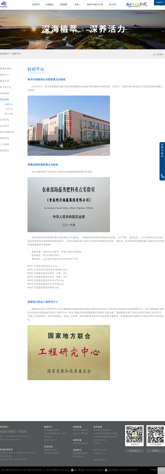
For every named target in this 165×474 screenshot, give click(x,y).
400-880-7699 (13, 431)
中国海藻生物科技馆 (102, 430)
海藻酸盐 (50, 4)
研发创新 (4, 99)
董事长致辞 (5, 68)
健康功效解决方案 (95, 4)
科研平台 (9, 104)
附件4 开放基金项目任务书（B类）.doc (47, 277)
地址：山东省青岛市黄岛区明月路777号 (15, 436)
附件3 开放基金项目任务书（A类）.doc (47, 273)
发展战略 (4, 93)
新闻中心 (4, 75)
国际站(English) (100, 450)
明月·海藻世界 (7, 132)
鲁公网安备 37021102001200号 (87, 470)
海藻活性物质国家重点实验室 (106, 433)
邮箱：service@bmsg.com (10, 440)
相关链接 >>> (99, 453)
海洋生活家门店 (50, 440)
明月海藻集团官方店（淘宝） (56, 433)
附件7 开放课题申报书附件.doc (43, 287)
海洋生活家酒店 (6, 456)
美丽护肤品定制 (50, 450)
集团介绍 (4, 81)
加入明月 (113, 4)
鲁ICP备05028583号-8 (11, 470)
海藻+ (77, 4)
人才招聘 (4, 144)
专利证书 (9, 109)
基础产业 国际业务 (80, 433)
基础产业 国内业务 (80, 430)
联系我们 (4, 150)
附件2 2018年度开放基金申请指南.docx (48, 269)
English (159, 2)
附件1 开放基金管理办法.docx (43, 266)
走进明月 (36, 4)
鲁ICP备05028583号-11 (34, 470)
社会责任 (4, 126)
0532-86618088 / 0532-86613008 (13, 459)
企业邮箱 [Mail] (100, 440)
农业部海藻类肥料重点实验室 (106, 437)
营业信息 (97, 443)
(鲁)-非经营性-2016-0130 (57, 470)
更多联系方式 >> (100, 460)
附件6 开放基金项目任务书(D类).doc (46, 284)
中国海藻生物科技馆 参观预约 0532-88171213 (18, 453)
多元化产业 (5, 87)
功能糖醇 (63, 4)
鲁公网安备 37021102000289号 (121, 470)
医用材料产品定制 (51, 453)
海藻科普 (4, 138)
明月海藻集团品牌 (80, 453)
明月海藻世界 (78, 456)
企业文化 (4, 119)
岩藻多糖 (47, 437)
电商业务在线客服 (80, 443)
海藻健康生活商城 (51, 430)
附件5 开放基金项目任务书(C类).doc (46, 280)
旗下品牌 (9, 114)
